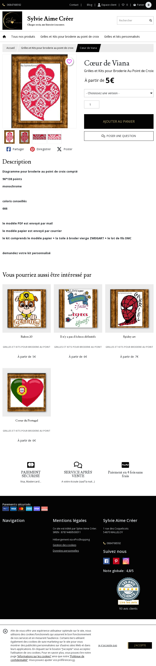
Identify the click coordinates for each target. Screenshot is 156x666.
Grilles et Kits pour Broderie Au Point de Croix (119, 71)
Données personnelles (66, 550)
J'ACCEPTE (140, 645)
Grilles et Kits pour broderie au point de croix (47, 48)
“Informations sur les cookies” (34, 656)
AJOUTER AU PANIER (119, 121)
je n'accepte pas (107, 645)
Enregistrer (40, 149)
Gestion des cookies (64, 545)
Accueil (10, 48)
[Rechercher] (150, 20)
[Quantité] (91, 105)
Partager (15, 149)
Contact (73, 5)
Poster (64, 149)
